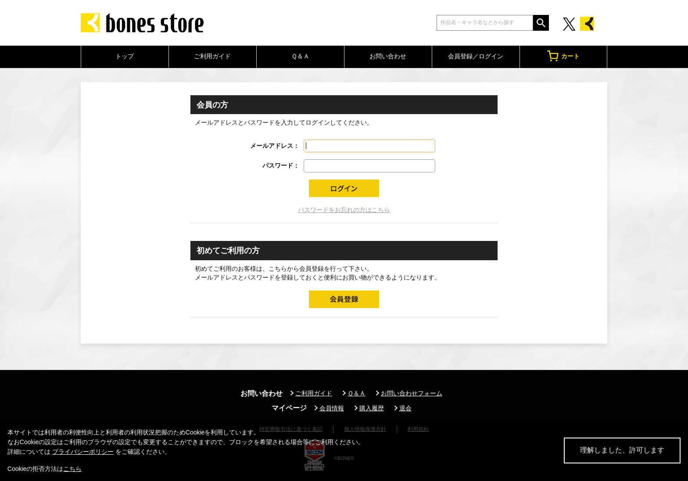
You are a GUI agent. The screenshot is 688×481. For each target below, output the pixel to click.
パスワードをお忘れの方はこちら (344, 209)
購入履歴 (371, 408)
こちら (72, 468)
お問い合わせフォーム (411, 393)
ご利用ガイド (212, 56)
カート (563, 55)
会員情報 (331, 408)
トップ (124, 56)
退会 (405, 408)
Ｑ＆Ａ (300, 56)
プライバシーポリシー (83, 451)
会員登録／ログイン (475, 56)
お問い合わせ (387, 56)
